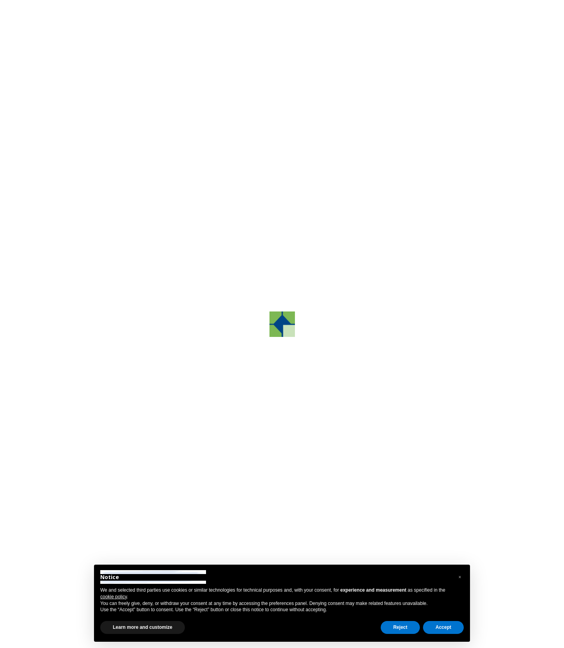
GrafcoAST (77, 209)
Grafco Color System (91, 251)
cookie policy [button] (113, 596)
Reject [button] (400, 627)
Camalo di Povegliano (320, 183)
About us (74, 188)
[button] (180, 295)
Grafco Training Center (93, 230)
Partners (73, 314)
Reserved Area (470, 13)
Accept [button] (443, 627)
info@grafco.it (390, 507)
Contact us (431, 268)
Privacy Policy (77, 639)
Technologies (80, 293)
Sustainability (80, 335)
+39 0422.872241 (243, 507)
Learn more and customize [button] (142, 627)
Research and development (100, 272)
